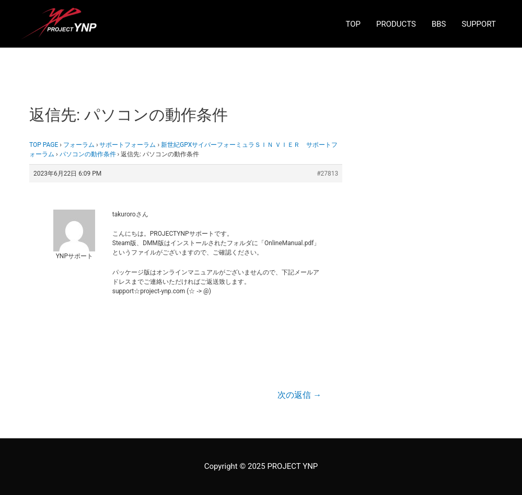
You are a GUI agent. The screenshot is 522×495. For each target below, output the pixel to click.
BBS (439, 24)
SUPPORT (479, 24)
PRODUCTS (396, 24)
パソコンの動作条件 (88, 154)
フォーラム (79, 144)
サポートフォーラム (127, 144)
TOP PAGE (43, 144)
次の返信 (299, 395)
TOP (353, 24)
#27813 (327, 173)
